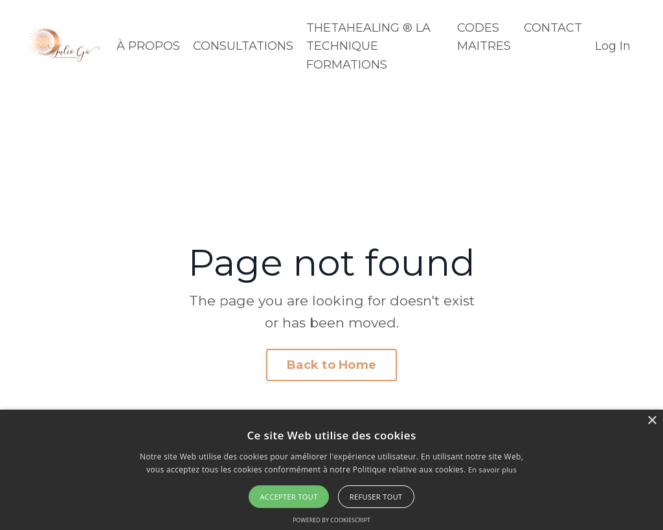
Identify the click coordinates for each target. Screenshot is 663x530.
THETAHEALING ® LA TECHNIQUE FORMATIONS (368, 46)
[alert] (331, 470)
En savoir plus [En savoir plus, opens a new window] (492, 469)
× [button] (652, 421)
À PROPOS (148, 46)
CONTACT (553, 28)
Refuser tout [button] (376, 497)
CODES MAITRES (484, 37)
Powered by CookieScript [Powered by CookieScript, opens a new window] (331, 520)
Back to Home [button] (331, 365)
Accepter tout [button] (288, 497)
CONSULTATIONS (243, 46)
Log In (613, 46)
